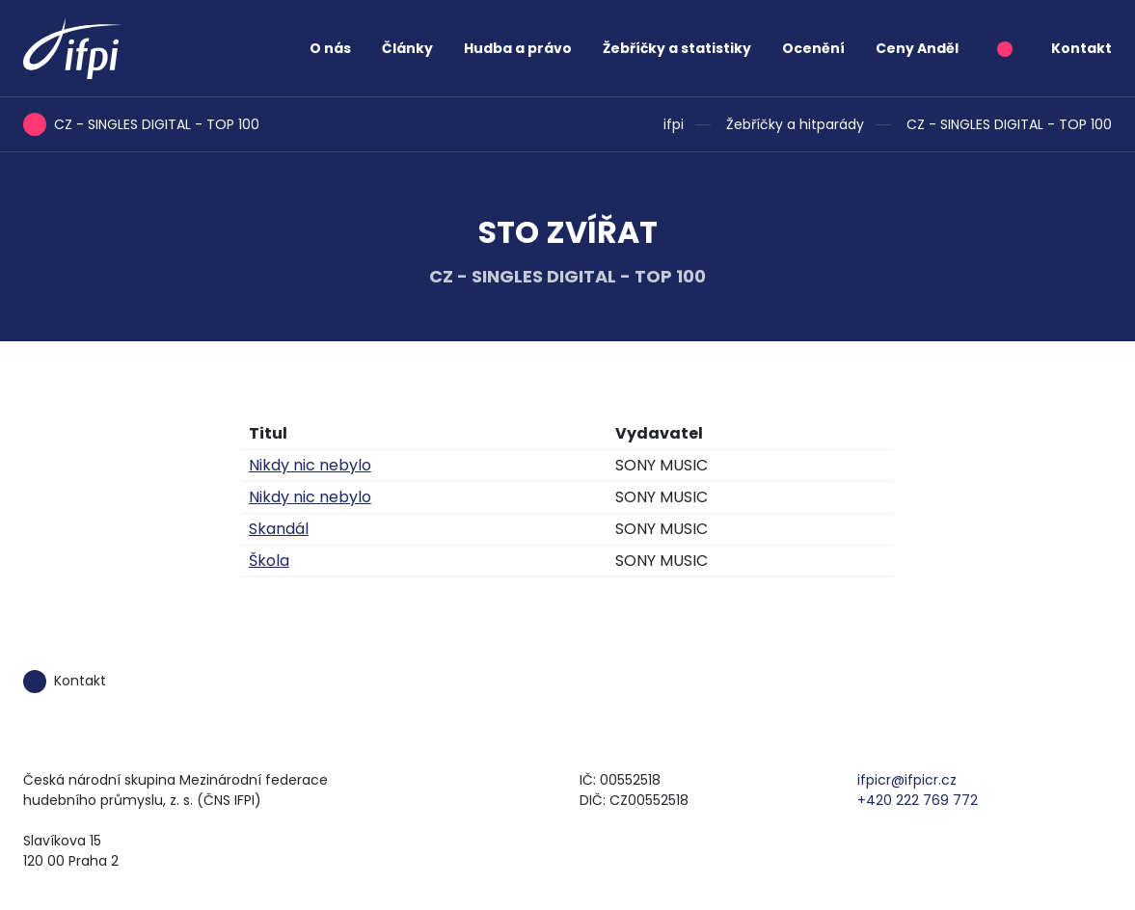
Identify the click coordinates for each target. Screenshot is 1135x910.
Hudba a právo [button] (518, 48)
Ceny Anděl (917, 48)
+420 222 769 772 (917, 800)
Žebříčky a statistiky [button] (677, 48)
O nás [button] (330, 48)
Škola (269, 560)
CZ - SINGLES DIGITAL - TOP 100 (1009, 124)
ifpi (673, 124)
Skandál (279, 529)
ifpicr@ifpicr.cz (907, 780)
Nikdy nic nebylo (310, 465)
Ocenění (813, 48)
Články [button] (407, 48)
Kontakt (1081, 48)
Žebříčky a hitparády (795, 124)
